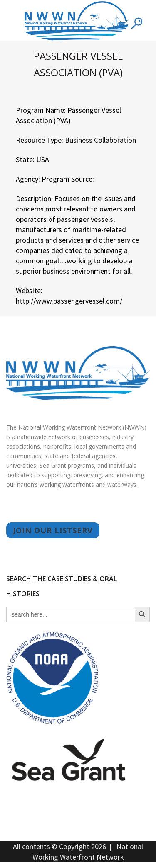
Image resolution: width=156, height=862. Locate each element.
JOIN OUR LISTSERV (53, 530)
